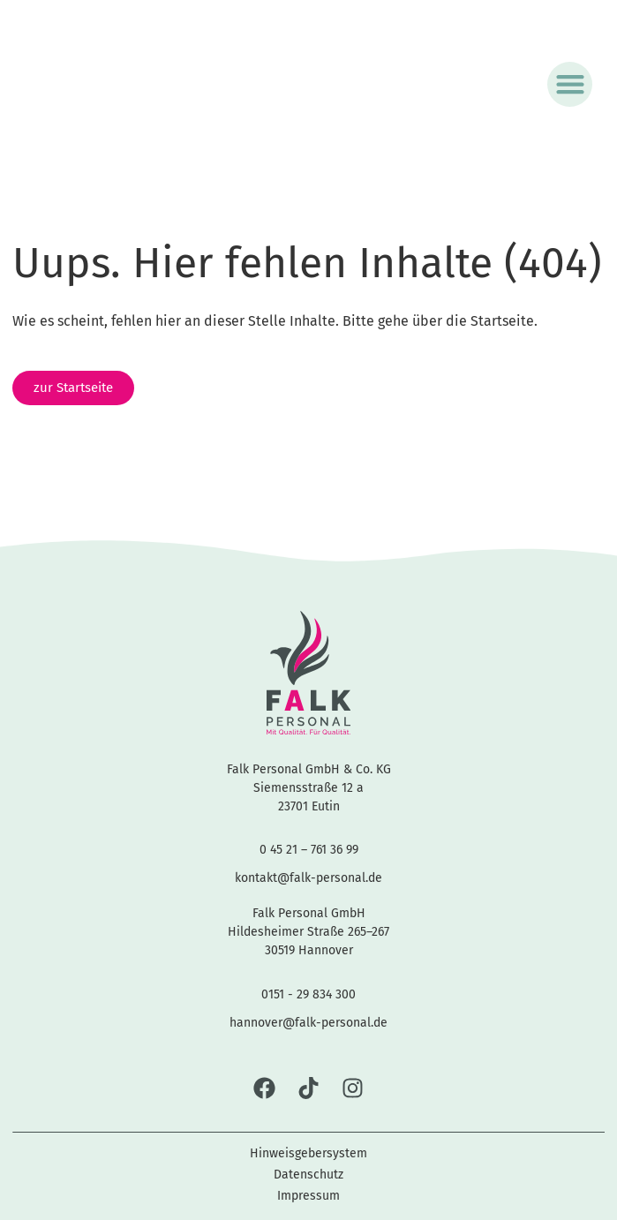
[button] (569, 84)
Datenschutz (308, 1174)
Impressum (308, 1195)
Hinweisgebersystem (308, 1153)
